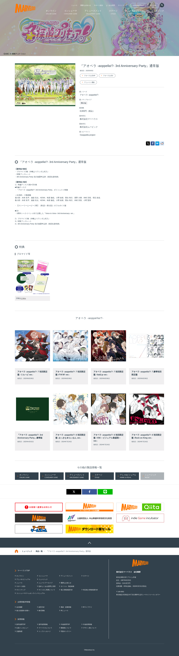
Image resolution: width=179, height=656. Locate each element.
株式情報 (42, 610)
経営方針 (42, 607)
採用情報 (153, 5)
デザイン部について (89, 628)
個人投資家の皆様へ (23, 610)
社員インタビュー (22, 628)
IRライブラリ (87, 607)
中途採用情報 (87, 624)
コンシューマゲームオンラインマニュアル (30, 593)
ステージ (86, 576)
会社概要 (19, 607)
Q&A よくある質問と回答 (47, 586)
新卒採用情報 (43, 624)
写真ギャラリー (66, 631)
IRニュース (64, 610)
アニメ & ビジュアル (23, 579)
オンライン (20, 576)
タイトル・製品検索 (67, 586)
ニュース (74, 5)
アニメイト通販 (89, 82)
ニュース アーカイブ (45, 583)
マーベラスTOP (24, 571)
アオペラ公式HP (89, 76)
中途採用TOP (65, 624)
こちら (23, 298)
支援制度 (19, 631)
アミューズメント (67, 576)
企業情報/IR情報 (138, 5)
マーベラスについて (45, 628)
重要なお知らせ (85, 5)
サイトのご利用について (47, 590)
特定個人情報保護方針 (90, 590)
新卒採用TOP (20, 624)
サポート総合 (98, 5)
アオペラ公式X (108, 76)
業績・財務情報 (66, 607)
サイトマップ (122, 5)
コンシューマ (43, 576)
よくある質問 (110, 5)
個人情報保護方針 (67, 590)
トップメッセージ (45, 631)
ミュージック (27, 551)
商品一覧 (39, 551)
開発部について (66, 628)
